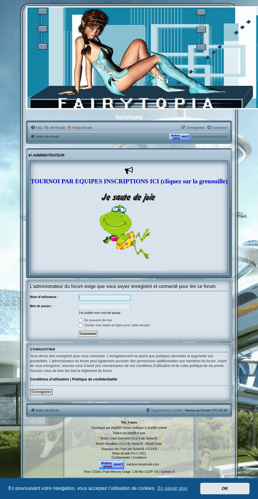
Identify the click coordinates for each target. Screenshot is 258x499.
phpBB (115, 427)
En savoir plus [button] (172, 488)
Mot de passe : (41, 306)
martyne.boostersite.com (209, 136)
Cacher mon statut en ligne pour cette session (114, 325)
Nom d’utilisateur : (44, 297)
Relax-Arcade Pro (123, 453)
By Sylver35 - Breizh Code (144, 443)
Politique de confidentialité (94, 379)
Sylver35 (152, 438)
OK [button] (225, 488)
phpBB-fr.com (136, 433)
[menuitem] (36, 127)
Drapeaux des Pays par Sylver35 (122, 449)
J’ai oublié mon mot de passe (99, 312)
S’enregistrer (41, 392)
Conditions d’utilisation (49, 379)
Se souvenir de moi (95, 320)
